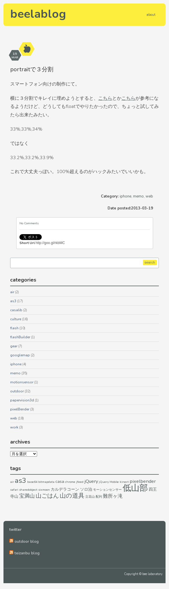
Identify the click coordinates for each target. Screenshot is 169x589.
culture (15, 319)
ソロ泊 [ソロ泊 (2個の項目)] (86, 489)
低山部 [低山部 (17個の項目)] (135, 488)
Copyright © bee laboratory (143, 574)
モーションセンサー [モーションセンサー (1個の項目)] (107, 489)
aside (27, 49)
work (14, 427)
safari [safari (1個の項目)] (14, 489)
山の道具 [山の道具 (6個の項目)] (72, 495)
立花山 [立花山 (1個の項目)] (90, 496)
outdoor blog (26, 541)
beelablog (38, 14)
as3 (13, 301)
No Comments (29, 223)
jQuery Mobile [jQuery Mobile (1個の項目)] (109, 482)
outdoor (17, 391)
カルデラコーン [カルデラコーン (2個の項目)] (65, 489)
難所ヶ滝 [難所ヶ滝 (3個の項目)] (113, 496)
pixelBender (19, 409)
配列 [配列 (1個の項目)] (99, 496)
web (149, 196)
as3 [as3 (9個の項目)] (20, 480)
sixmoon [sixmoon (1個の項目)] (44, 489)
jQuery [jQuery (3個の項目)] (91, 481)
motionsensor (21, 382)
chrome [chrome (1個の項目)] (70, 482)
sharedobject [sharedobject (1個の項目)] (28, 489)
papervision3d (22, 400)
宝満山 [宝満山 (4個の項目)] (27, 496)
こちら (105, 98)
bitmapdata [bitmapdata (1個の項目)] (46, 482)
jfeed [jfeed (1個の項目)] (79, 482)
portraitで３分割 (31, 69)
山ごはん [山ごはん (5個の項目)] (47, 496)
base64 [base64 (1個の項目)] (32, 482)
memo (138, 196)
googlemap (20, 355)
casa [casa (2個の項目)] (59, 481)
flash (14, 328)
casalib (16, 310)
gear (13, 346)
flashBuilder (20, 337)
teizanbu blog (27, 553)
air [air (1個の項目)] (12, 482)
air (12, 292)
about (150, 14)
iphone (125, 196)
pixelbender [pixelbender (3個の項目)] (143, 481)
